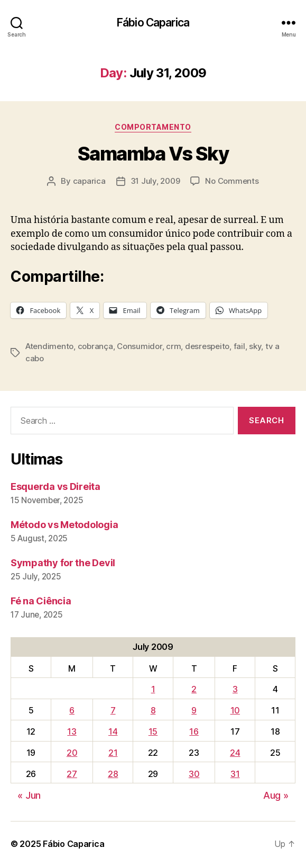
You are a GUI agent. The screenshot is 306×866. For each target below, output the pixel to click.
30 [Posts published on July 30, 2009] (194, 774)
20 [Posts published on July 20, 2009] (72, 752)
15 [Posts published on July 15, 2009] (153, 731)
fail (239, 346)
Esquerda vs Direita (55, 486)
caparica (89, 181)
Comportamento (153, 126)
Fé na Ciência (41, 600)
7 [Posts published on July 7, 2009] (113, 710)
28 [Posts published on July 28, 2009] (113, 774)
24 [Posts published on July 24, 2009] (235, 752)
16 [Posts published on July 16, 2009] (193, 731)
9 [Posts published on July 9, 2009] (194, 710)
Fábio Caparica (153, 22)
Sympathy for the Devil (63, 562)
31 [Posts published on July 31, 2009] (234, 774)
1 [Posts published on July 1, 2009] (153, 689)
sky (255, 346)
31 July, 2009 (155, 181)
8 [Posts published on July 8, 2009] (153, 710)
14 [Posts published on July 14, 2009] (112, 731)
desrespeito (207, 346)
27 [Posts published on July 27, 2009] (72, 774)
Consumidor (139, 346)
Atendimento (49, 346)
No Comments (231, 181)
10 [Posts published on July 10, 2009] (235, 710)
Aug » (276, 795)
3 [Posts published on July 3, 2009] (235, 689)
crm (173, 346)
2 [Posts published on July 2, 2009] (194, 689)
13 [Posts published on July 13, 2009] (71, 731)
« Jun (29, 795)
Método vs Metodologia (64, 524)
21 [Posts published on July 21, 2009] (112, 752)
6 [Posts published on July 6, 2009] (72, 710)
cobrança (95, 346)
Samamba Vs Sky (153, 153)
